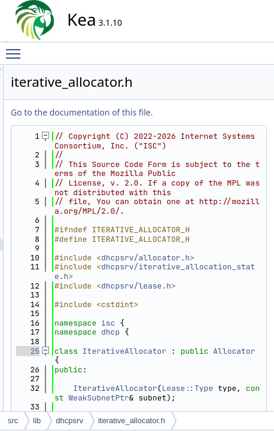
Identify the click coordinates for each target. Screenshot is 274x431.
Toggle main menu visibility (16, 48)
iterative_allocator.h (131, 420)
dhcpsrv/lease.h (211, 393)
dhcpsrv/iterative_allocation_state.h (211, 369)
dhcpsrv (69, 420)
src (13, 420)
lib (37, 420)
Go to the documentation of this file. (189, 112)
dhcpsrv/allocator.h (211, 346)
